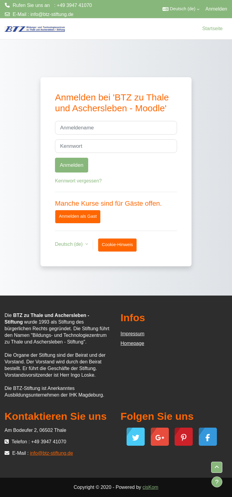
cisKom (150, 487)
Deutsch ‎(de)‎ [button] (69, 244)
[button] (181, 9)
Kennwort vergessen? (78, 180)
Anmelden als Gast (78, 216)
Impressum (132, 333)
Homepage (132, 343)
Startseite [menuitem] (212, 28)
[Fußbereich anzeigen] (216, 481)
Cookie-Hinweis (117, 244)
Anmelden (216, 8)
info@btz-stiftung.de (52, 14)
